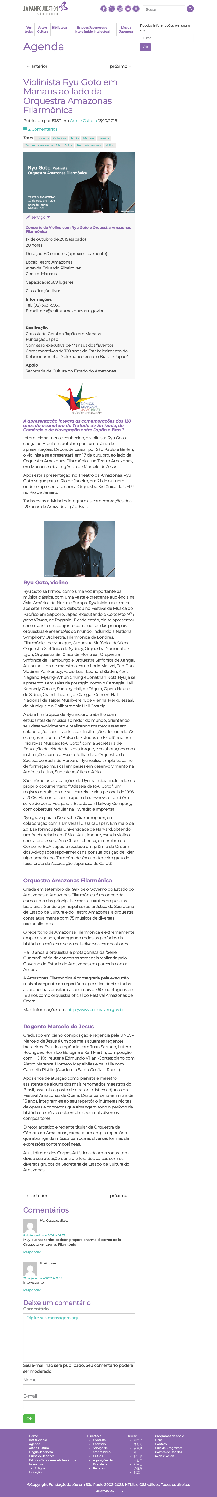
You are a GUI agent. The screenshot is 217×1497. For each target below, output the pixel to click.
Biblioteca (59, 27)
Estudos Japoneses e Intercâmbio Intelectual (92, 29)
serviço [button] (38, 217)
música (104, 138)
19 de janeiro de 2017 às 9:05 (42, 1277)
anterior (36, 66)
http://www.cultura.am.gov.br (95, 1009)
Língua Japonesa (126, 29)
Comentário (36, 1308)
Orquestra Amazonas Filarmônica (48, 145)
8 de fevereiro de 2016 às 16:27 (44, 1234)
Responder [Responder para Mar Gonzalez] (32, 1251)
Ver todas (29, 29)
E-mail (30, 1395)
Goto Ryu (59, 138)
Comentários (40, 129)
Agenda (43, 46)
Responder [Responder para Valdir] (32, 1289)
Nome (29, 1379)
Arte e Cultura (42, 29)
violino (109, 145)
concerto (42, 138)
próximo (121, 66)
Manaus (88, 138)
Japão (74, 138)
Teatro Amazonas (89, 145)
